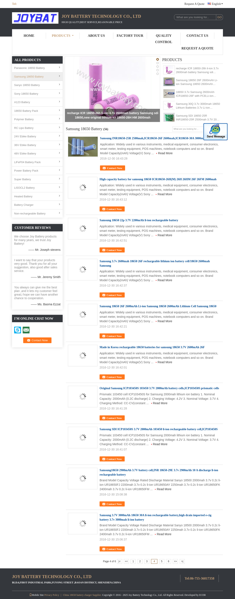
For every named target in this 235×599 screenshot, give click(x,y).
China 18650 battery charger (77, 595)
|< (120, 561)
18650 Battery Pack (26, 110)
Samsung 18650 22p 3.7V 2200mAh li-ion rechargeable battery (139, 220)
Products (63, 35)
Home (29, 35)
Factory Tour (130, 35)
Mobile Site (36, 595)
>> (175, 561)
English (217, 3)
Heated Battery (23, 196)
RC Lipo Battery (24, 128)
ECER (202, 595)
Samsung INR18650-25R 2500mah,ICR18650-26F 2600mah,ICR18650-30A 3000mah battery (158, 138)
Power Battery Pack (26, 170)
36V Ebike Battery (25, 145)
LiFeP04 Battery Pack (27, 162)
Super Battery (22, 179)
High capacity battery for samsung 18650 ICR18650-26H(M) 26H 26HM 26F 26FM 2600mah (158, 179)
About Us (96, 35)
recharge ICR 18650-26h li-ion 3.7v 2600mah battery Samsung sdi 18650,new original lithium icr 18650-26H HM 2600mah (197, 70)
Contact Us (197, 35)
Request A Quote (194, 3)
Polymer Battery (24, 119)
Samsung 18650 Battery (28, 76)
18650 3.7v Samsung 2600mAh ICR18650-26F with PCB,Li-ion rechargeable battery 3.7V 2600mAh (198, 94)
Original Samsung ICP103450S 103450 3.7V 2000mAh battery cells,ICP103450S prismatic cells (159, 388)
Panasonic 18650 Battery (29, 68)
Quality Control (163, 39)
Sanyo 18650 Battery (27, 85)
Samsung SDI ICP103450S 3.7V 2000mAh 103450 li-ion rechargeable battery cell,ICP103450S (159, 429)
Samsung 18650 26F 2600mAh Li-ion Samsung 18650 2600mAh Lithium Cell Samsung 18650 (197, 82)
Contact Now (114, 168)
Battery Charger (24, 204)
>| (182, 561)
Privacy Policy (51, 595)
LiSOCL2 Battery (24, 187)
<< (126, 561)
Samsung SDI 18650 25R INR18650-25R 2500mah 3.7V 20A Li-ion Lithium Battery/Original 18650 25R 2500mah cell (197, 117)
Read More (165, 153)
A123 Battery (22, 102)
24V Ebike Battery (25, 136)
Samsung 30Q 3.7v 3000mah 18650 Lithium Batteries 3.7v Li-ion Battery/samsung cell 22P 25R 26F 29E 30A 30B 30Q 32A (198, 106)
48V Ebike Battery (25, 153)
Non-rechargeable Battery (30, 213)
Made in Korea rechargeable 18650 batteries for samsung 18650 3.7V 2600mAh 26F (152, 347)
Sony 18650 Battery (26, 93)
